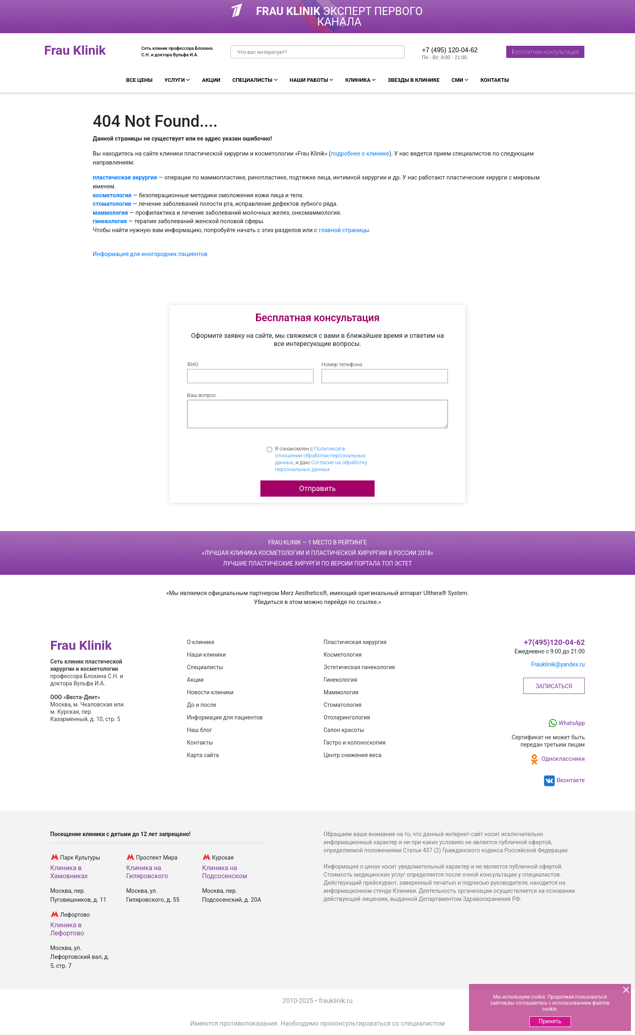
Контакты (495, 80)
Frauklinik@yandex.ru (558, 664)
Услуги (174, 80)
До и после (201, 705)
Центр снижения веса (352, 755)
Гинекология (340, 679)
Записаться (554, 686)
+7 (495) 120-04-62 (449, 50)
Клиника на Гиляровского (147, 872)
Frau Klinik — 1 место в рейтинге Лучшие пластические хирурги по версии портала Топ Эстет (317, 553)
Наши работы (309, 80)
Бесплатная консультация (545, 52)
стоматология (112, 204)
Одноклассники (556, 759)
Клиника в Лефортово (67, 929)
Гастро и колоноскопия (355, 742)
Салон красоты (344, 730)
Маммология (341, 692)
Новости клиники (210, 692)
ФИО (192, 364)
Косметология (343, 654)
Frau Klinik (75, 51)
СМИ (457, 80)
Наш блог (199, 730)
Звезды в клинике (413, 80)
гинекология (110, 221)
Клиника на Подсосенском (224, 872)
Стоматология (342, 705)
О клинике (201, 642)
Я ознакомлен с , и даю (321, 459)
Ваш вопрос (201, 395)
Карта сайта (203, 755)
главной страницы (344, 230)
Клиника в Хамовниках (69, 872)
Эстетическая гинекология (359, 667)
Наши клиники (206, 654)
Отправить (317, 488)
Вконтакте (563, 781)
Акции (211, 80)
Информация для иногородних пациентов (150, 254)
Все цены (139, 80)
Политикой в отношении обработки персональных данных (320, 455)
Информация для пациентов (225, 717)
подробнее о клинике (360, 153)
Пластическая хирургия (355, 642)
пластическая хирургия (125, 177)
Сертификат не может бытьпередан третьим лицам (548, 741)
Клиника (358, 80)
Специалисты (252, 80)
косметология (112, 195)
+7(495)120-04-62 (554, 642)
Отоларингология (347, 717)
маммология (110, 212)
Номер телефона (342, 364)
